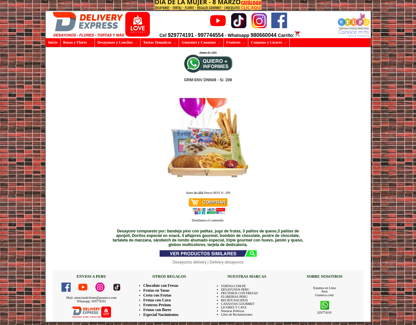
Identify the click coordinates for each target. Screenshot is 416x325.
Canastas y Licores (269, 42)
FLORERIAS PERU (234, 296)
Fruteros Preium (157, 305)
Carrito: (289, 35)
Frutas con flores (157, 310)
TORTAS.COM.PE (233, 286)
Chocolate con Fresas (160, 285)
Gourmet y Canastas (201, 42)
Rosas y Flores (77, 42)
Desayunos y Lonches (117, 42)
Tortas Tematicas (159, 42)
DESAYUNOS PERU (235, 289)
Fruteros (235, 42)
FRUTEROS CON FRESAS (239, 293)
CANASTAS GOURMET (238, 304)
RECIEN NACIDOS (234, 300)
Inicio (53, 42)
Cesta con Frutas (157, 295)
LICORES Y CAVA (234, 307)
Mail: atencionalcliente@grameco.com (91, 297)
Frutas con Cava (157, 300)
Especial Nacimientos (161, 314)
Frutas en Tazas (156, 290)
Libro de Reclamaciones (237, 314)
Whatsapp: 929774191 (91, 301)
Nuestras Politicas (232, 311)
